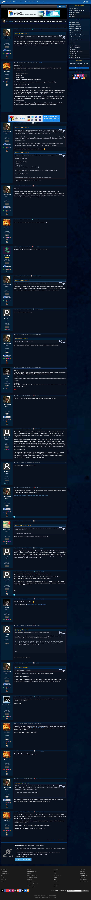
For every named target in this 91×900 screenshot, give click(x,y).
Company (56, 869)
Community (27, 1)
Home (3, 17)
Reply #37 (16, 428)
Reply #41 (16, 548)
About (55, 871)
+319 (7, 385)
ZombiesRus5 (7, 38)
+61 (7, 538)
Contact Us (56, 884)
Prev (55, 26)
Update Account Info (84, 881)
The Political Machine (31, 881)
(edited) (40, 29)
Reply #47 (16, 723)
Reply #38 (16, 462)
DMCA (50, 897)
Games (21, 1)
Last (65, 26)
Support (43, 1)
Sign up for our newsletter (58, 890)
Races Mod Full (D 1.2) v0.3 (39, 727)
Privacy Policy (37, 897)
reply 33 (26, 338)
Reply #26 (16, 29)
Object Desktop (4, 871)
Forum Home (6, 9)
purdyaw (6, 318)
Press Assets (56, 881)
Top (65, 29)
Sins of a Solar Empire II (32, 877)
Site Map (54, 897)
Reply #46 (16, 696)
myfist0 (7, 376)
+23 (7, 714)
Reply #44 (16, 625)
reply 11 (29, 525)
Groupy (2, 883)
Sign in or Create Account (23, 859)
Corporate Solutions (5, 873)
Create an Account (83, 875)
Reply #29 (16, 185)
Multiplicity (3, 881)
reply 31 (27, 280)
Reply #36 (16, 395)
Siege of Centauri (30, 884)
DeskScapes (3, 879)
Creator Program (57, 883)
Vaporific (7, 580)
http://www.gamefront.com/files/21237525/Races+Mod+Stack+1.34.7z (31, 495)
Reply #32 (16, 275)
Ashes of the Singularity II (32, 871)
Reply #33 (16, 309)
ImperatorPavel (6, 705)
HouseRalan (7, 529)
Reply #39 (16, 487)
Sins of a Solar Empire (18, 17)
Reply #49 (16, 778)
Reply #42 (16, 571)
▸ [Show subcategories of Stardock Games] (13, 18)
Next (63, 26)
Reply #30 (16, 219)
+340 (7, 47)
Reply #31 (16, 246)
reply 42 (26, 630)
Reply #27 (16, 62)
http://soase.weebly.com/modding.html (36, 604)
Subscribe (86, 890)
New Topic (62, 6)
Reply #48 (16, 751)
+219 (7, 78)
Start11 (2, 875)
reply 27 (27, 127)
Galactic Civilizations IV (32, 875)
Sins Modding (28, 17)
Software (15, 1)
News (33, 1)
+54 (7, 263)
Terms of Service (45, 897)
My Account (82, 873)
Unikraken (7, 255)
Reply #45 (16, 663)
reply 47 (27, 783)
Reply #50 (16, 811)
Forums (55, 886)
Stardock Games (9, 17)
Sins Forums (35, 29)
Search (12, 9)
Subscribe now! (79, 67)
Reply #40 (16, 520)
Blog (38, 1)
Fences (2, 877)
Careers (55, 877)
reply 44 (25, 667)
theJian (7, 557)
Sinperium (7, 71)
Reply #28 (16, 123)
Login (16, 9)
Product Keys (82, 877)
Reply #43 (16, 598)
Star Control (29, 879)
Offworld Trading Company (32, 883)
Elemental (29, 873)
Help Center (82, 871)
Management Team (58, 875)
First (52, 26)
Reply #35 (16, 367)
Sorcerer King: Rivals (31, 886)
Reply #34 (16, 334)
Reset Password (83, 879)
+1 (6, 327)
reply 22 (27, 33)
